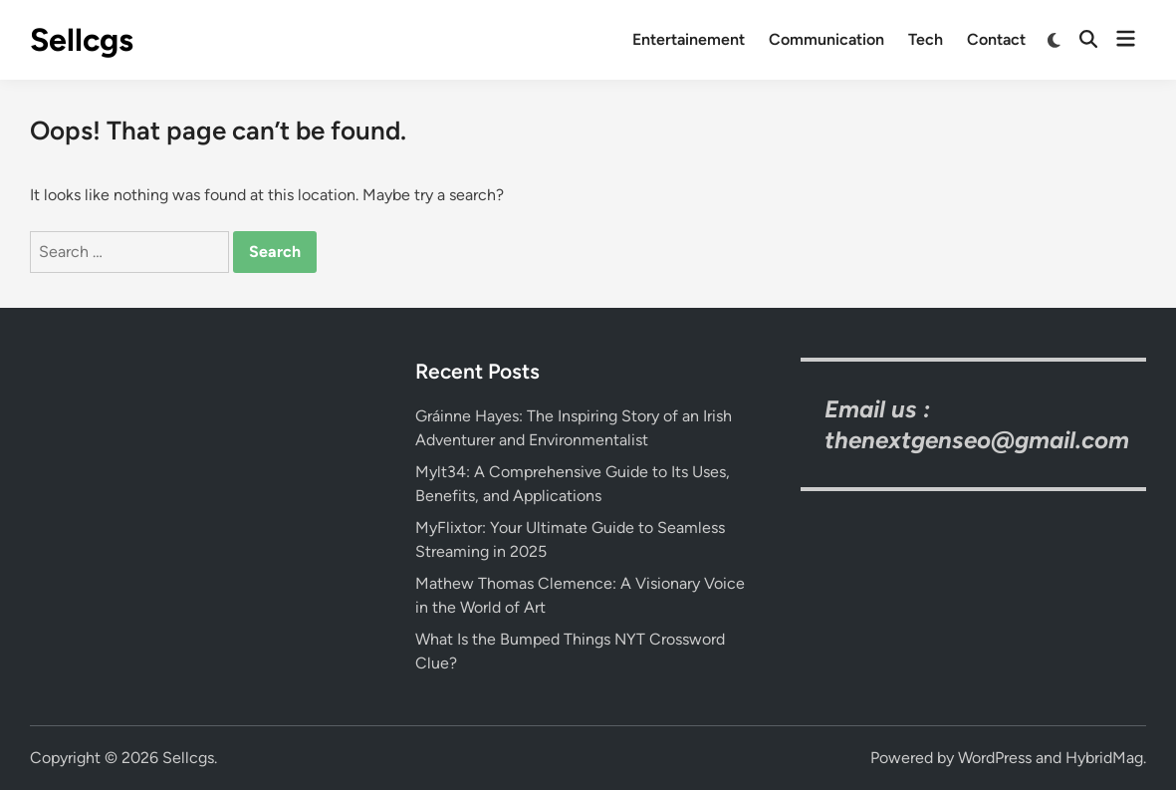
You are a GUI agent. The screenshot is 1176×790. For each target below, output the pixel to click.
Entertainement (688, 39)
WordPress (995, 757)
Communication (826, 39)
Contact (996, 39)
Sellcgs (81, 40)
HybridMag (1104, 757)
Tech (925, 39)
